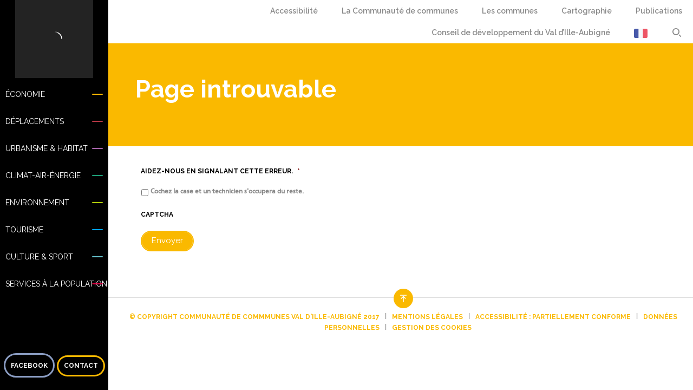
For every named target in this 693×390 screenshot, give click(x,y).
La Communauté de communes (400, 10)
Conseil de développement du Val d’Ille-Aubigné (521, 32)
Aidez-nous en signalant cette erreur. (220, 171)
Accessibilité (294, 10)
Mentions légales (427, 317)
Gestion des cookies (432, 328)
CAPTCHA (157, 214)
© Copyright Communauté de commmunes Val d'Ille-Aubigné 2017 (254, 317)
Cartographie (586, 10)
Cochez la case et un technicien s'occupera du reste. (227, 191)
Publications (659, 10)
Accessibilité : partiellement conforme (553, 317)
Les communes (510, 10)
